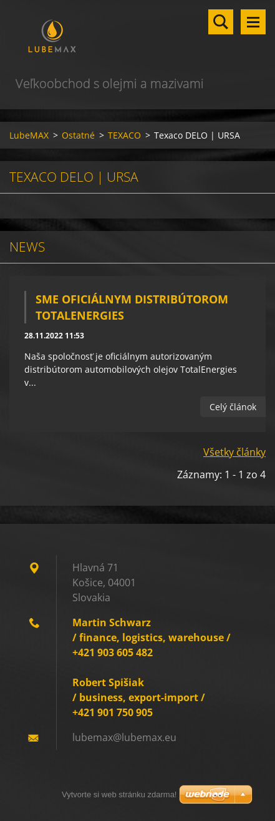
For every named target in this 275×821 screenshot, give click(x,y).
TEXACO (124, 135)
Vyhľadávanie (220, 21)
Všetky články (234, 452)
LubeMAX (29, 135)
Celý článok (233, 407)
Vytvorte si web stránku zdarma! (119, 794)
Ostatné (78, 135)
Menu (253, 21)
